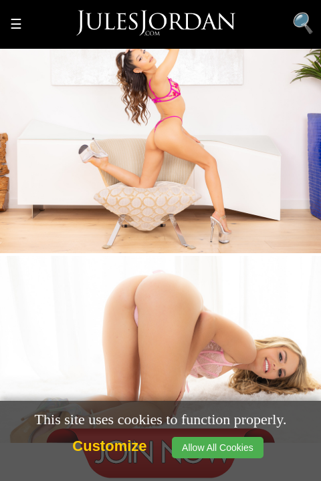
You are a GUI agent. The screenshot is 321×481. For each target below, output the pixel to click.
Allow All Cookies (217, 447)
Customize (109, 446)
